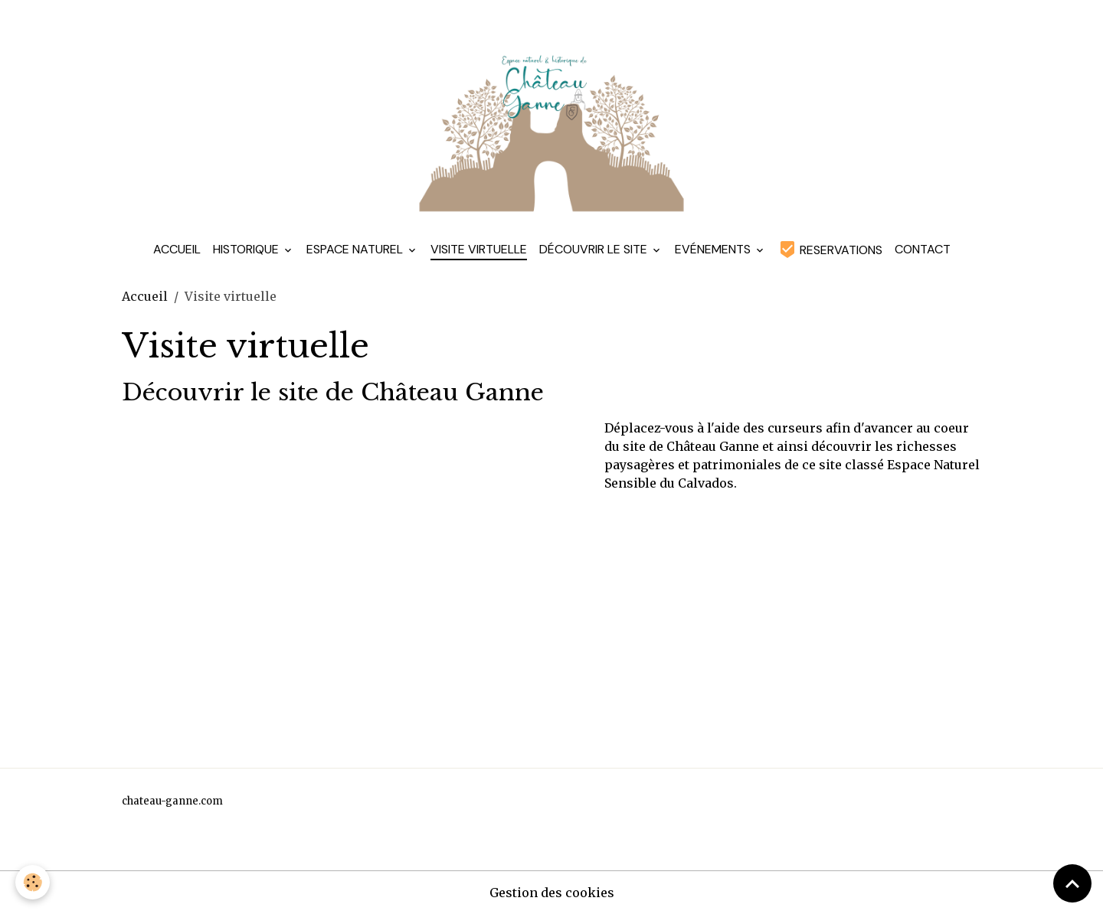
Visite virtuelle (478, 249)
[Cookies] (32, 882)
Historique (247, 249)
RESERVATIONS (830, 249)
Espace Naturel (356, 249)
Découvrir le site (594, 249)
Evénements (714, 249)
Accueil (177, 249)
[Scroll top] (1072, 883)
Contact (923, 249)
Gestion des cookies (551, 892)
